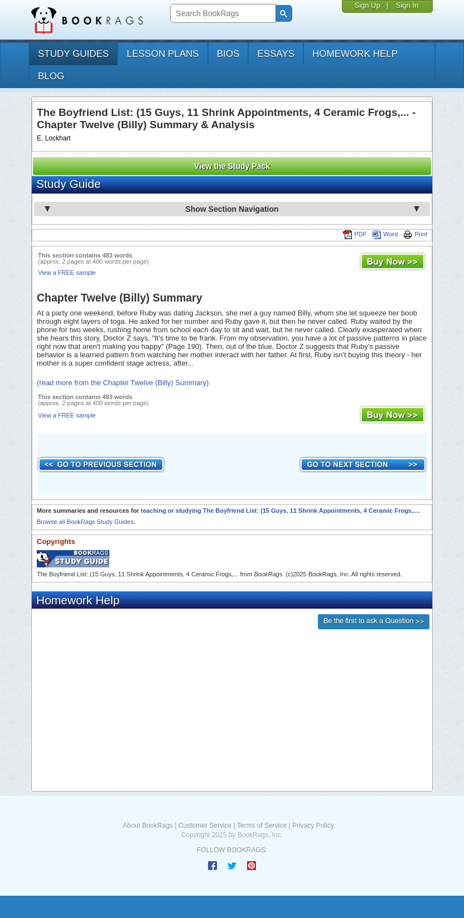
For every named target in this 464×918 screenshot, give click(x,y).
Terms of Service (262, 825)
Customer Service (204, 825)
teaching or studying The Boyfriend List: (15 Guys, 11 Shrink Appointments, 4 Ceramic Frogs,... (279, 510)
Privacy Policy (313, 825)
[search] (222, 13)
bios (228, 53)
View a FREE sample (67, 272)
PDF (354, 234)
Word (385, 234)
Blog (51, 76)
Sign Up (367, 5)
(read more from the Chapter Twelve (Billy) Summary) (123, 382)
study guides (73, 53)
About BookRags (148, 825)
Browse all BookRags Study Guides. (86, 521)
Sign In (407, 5)
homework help (355, 53)
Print (415, 234)
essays (275, 53)
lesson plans (163, 53)
